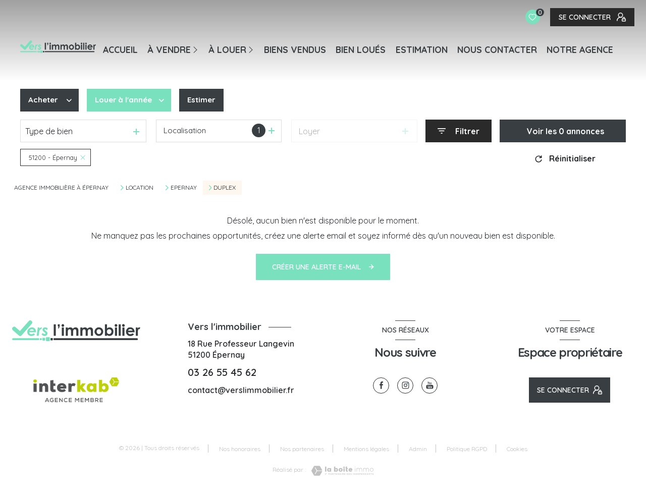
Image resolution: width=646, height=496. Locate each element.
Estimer (206, 100)
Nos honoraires (239, 449)
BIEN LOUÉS (361, 49)
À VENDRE (169, 49)
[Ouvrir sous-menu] (197, 49)
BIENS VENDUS (295, 49)
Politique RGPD (467, 449)
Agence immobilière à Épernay (61, 187)
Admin (418, 449)
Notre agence (580, 49)
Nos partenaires (302, 449)
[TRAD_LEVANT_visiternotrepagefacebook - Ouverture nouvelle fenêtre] (381, 385)
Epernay (184, 188)
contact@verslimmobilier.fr (241, 390)
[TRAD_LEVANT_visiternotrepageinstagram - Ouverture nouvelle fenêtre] (405, 385)
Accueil (120, 49)
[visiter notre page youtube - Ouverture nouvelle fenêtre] (429, 385)
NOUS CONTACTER (497, 49)
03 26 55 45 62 (222, 372)
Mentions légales (366, 449)
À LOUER (227, 49)
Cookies (517, 449)
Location (139, 188)
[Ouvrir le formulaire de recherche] (458, 131)
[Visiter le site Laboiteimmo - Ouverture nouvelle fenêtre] (339, 471)
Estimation (422, 49)
